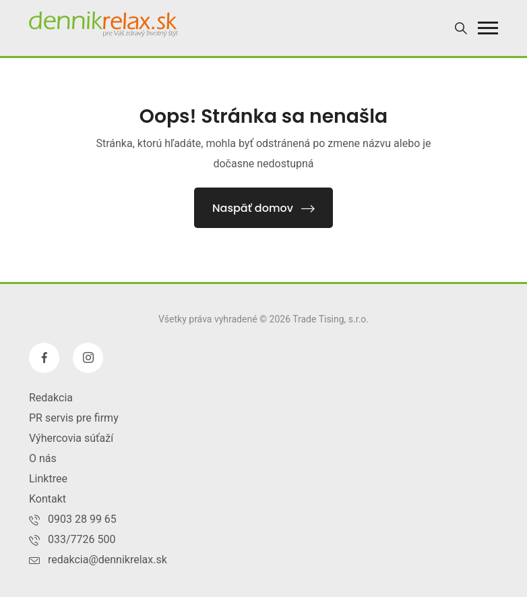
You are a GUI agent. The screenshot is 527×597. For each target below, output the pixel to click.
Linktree (48, 478)
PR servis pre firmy (74, 417)
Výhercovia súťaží (71, 438)
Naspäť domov (263, 208)
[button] (488, 28)
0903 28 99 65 (82, 519)
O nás (43, 458)
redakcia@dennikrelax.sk (107, 559)
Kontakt (47, 498)
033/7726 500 (82, 539)
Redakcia (51, 397)
